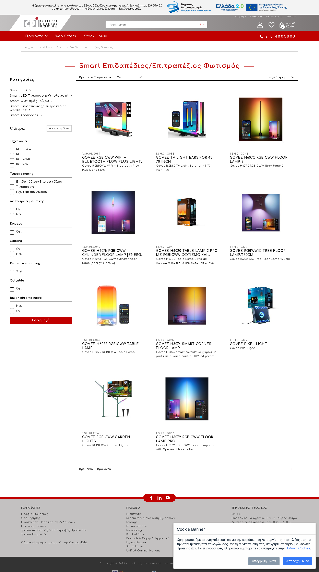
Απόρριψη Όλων (264, 561)
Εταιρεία (256, 16)
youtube (168, 479)
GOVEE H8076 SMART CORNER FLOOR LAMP (194, 332)
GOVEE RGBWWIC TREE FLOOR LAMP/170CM (263, 244)
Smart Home (45, 47)
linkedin (159, 479)
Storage (132, 503)
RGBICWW (35, 149)
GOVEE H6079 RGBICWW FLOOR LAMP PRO (188, 421)
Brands (291, 16)
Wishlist (272, 24)
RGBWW (33, 164)
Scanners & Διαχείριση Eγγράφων (150, 499)
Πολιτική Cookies (33, 508)
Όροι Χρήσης (30, 499)
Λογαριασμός (260, 24)
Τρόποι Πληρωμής (34, 516)
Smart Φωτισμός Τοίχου (40, 101)
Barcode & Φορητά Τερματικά (148, 520)
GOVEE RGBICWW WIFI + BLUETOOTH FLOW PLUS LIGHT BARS (121, 155)
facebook (151, 479)
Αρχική (239, 16)
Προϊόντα (34, 36)
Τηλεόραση (36, 186)
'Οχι (30, 271)
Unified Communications (143, 532)
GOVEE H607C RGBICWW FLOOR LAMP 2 (257, 155)
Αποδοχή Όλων (297, 561)
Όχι (30, 209)
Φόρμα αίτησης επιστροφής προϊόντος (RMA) (54, 524)
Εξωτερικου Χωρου (42, 191)
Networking (134, 512)
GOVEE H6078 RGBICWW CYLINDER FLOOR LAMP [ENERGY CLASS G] (120, 244)
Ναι (30, 214)
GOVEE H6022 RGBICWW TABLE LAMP (120, 332)
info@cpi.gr (249, 516)
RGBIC (32, 154)
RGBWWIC (35, 159)
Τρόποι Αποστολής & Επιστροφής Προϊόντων (53, 512)
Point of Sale (135, 516)
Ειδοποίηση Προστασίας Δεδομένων (48, 503)
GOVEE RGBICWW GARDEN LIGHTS (122, 421)
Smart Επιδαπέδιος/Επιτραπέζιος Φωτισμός (49, 108)
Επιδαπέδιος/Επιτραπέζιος (50, 181)
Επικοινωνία (274, 16)
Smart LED (29, 90)
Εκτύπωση (133, 495)
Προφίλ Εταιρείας (34, 495)
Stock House (95, 36)
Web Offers (65, 36)
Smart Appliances (35, 115)
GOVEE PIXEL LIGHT (254, 330)
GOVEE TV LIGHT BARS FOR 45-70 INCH (191, 155)
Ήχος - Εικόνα (136, 524)
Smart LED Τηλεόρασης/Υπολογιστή (50, 95)
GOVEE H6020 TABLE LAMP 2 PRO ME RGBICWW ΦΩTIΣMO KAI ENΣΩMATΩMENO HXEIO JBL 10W (193, 244)
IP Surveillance (136, 508)
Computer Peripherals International (40, 23)
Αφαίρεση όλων (75, 128)
